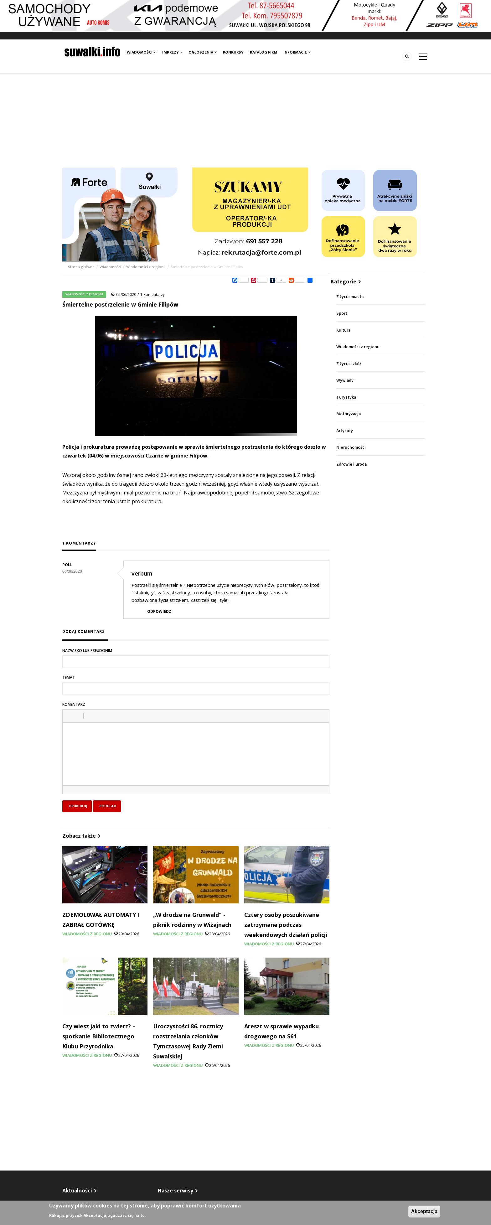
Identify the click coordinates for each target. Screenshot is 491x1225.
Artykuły (344, 430)
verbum (142, 573)
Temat (68, 677)
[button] (69, 716)
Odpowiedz (159, 611)
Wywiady (345, 380)
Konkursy (233, 52)
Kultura (343, 330)
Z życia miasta (350, 296)
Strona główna (82, 266)
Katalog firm (263, 52)
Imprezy (172, 52)
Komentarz (73, 704)
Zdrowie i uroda (351, 464)
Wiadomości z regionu (146, 266)
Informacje (296, 52)
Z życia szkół (348, 363)
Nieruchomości (351, 447)
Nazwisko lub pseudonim (87, 650)
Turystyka (346, 397)
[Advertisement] (245, 120)
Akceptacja (424, 1211)
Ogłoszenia (203, 52)
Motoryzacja (348, 413)
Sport (341, 313)
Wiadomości (141, 52)
